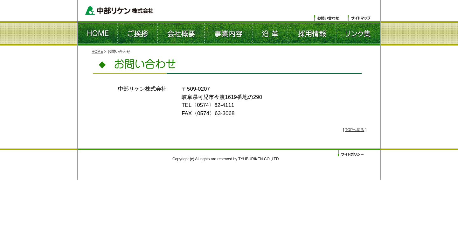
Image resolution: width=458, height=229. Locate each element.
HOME (97, 51)
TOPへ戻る (354, 130)
